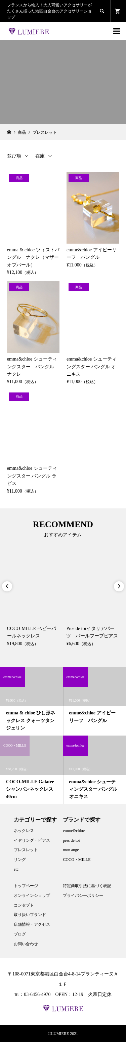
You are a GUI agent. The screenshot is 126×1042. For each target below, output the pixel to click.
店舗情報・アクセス (32, 924)
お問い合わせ (26, 944)
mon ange (71, 849)
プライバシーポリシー (83, 895)
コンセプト (24, 905)
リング (20, 859)
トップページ (26, 885)
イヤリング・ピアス (32, 840)
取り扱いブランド (30, 914)
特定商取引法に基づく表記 (87, 885)
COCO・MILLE (76, 859)
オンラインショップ (32, 895)
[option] (33, 599)
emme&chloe (74, 830)
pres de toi (71, 840)
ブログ (20, 934)
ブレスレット (26, 849)
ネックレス (24, 830)
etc (16, 869)
